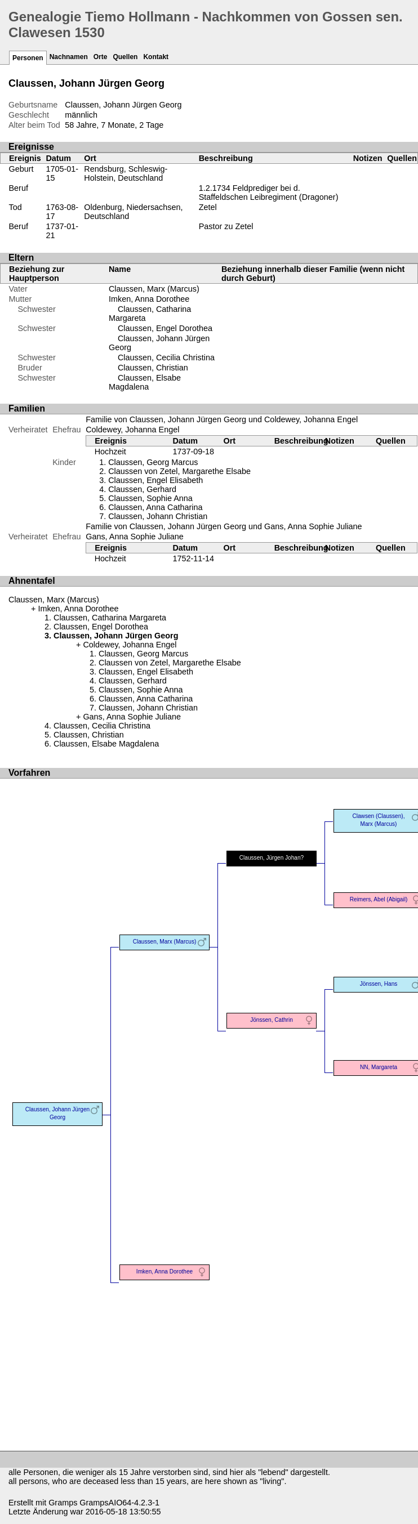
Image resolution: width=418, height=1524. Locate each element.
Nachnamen (69, 57)
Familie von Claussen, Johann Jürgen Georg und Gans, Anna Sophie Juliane (224, 526)
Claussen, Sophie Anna (150, 498)
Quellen (125, 57)
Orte (101, 57)
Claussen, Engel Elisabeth (155, 480)
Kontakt (155, 57)
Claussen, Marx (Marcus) (154, 288)
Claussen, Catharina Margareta (110, 617)
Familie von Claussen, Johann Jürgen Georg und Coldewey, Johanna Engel (222, 419)
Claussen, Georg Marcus (153, 462)
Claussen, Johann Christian (157, 516)
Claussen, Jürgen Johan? (271, 858)
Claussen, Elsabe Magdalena (145, 382)
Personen (27, 58)
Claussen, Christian (153, 367)
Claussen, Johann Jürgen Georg (57, 1113)
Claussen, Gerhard (142, 489)
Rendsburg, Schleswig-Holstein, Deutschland (125, 173)
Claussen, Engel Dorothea (165, 328)
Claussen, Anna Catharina (155, 507)
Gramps (62, 1502)
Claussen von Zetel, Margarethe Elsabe (179, 471)
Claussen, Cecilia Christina (166, 357)
